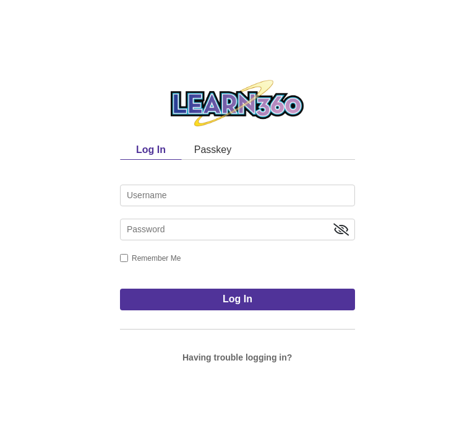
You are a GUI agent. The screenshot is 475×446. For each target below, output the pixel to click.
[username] (237, 195)
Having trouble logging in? (237, 357)
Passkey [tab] (212, 149)
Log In (237, 299)
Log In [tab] (151, 149)
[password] (237, 229)
